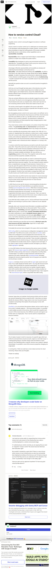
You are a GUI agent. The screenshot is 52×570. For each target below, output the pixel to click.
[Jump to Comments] (3, 46)
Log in (38, 1)
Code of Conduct (24, 470)
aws (10, 38)
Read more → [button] (28, 517)
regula (34, 262)
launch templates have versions (21, 187)
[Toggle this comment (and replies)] (9, 438)
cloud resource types (17, 272)
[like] (14, 467)
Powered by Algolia (30, 1)
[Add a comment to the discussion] (29, 430)
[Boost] (3, 55)
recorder (39, 233)
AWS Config (11, 231)
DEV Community (19, 539)
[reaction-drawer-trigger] (2, 40)
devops (20, 38)
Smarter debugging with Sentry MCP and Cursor (28, 506)
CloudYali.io (11, 306)
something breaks (33, 255)
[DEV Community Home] (2, 2)
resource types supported (21, 250)
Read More (12, 416)
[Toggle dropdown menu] (47, 358)
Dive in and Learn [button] (13, 562)
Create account (46, 1)
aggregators (15, 245)
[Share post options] (2, 60)
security (15, 38)
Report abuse (33, 470)
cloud (24, 38)
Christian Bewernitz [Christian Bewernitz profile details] (16, 436)
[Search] (6, 2)
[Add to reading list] (3, 51)
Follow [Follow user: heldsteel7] (28, 529)
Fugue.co (10, 262)
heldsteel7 (14, 26)
